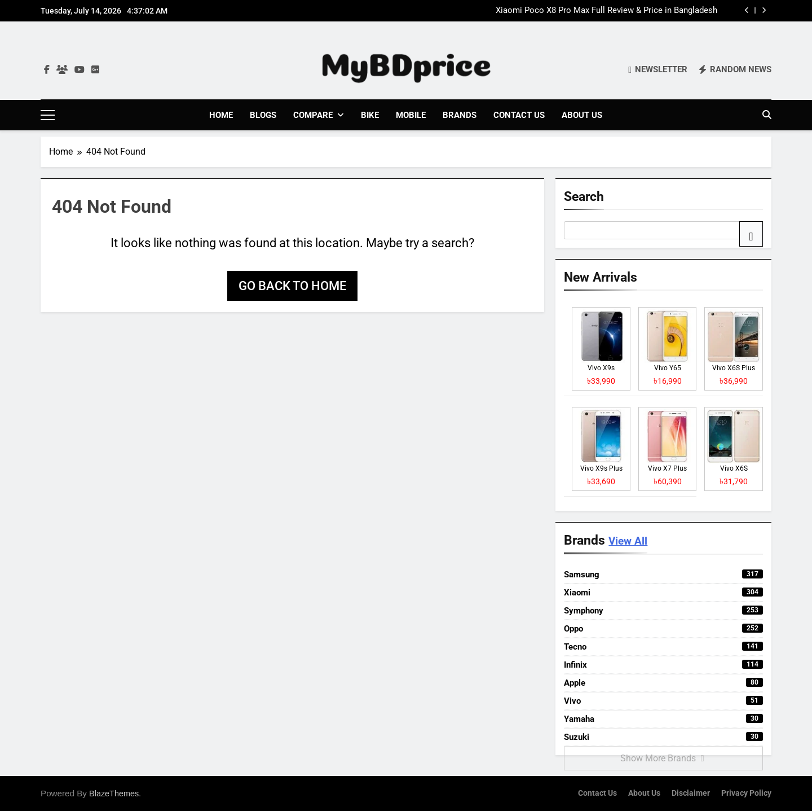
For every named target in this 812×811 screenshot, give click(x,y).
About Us (582, 115)
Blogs (263, 115)
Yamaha (663, 718)
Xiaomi (663, 592)
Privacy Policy (746, 792)
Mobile (411, 115)
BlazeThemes (114, 792)
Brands (459, 115)
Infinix (663, 664)
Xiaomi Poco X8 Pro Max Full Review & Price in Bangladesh (606, 10)
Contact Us (519, 115)
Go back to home (292, 285)
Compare (313, 115)
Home (221, 115)
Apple (663, 682)
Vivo (663, 700)
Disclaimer (691, 792)
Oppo (663, 628)
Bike (370, 115)
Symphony (663, 610)
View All (627, 540)
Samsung (663, 574)
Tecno (663, 646)
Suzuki (663, 736)
